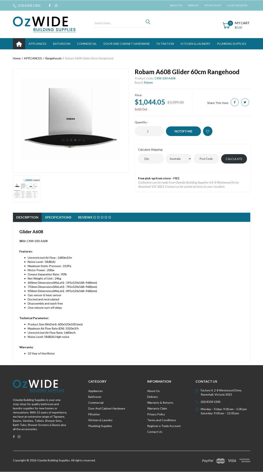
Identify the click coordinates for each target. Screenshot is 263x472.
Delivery (152, 396)
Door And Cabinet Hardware (106, 408)
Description (27, 217)
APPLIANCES (37, 43)
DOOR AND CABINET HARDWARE (126, 43)
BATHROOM (61, 43)
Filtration (94, 414)
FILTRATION (165, 43)
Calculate (234, 159)
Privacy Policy (156, 414)
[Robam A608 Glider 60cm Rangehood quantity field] (149, 131)
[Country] (178, 159)
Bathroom (94, 396)
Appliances (95, 391)
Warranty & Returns (160, 402)
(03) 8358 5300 (26, 5)
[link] (50, 5)
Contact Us (154, 431)
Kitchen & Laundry (100, 420)
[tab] (27, 217)
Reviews (94, 217)
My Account (213, 5)
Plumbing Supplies (100, 426)
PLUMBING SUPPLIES (231, 43)
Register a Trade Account (164, 426)
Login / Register (237, 5)
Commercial (87, 43)
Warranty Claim (157, 408)
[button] (207, 131)
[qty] (151, 159)
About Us (176, 5)
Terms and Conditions (161, 420)
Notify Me (183, 131)
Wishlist (193, 5)
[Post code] (206, 159)
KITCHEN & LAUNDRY (195, 43)
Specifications (58, 217)
